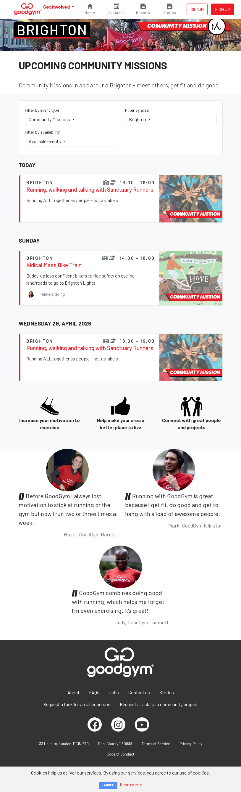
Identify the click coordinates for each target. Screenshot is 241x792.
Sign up (222, 9)
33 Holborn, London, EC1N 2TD (64, 743)
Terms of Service (156, 743)
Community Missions (50, 119)
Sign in (197, 9)
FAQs (94, 692)
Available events (45, 141)
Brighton (52, 29)
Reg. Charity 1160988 (115, 743)
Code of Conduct (120, 754)
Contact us (139, 692)
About (73, 692)
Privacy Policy (190, 743)
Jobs (114, 692)
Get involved (57, 6)
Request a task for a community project (159, 704)
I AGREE (108, 785)
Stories (166, 692)
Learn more (131, 784)
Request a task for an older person (76, 704)
